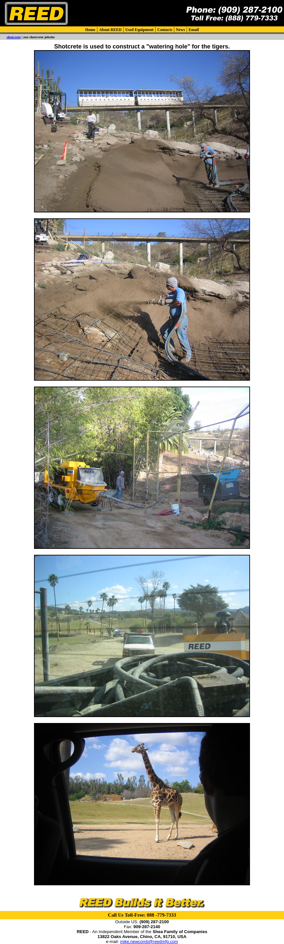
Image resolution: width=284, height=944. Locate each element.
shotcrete (14, 37)
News (180, 29)
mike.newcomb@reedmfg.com (149, 941)
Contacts (164, 29)
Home (90, 29)
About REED (110, 29)
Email (194, 29)
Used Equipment (139, 29)
